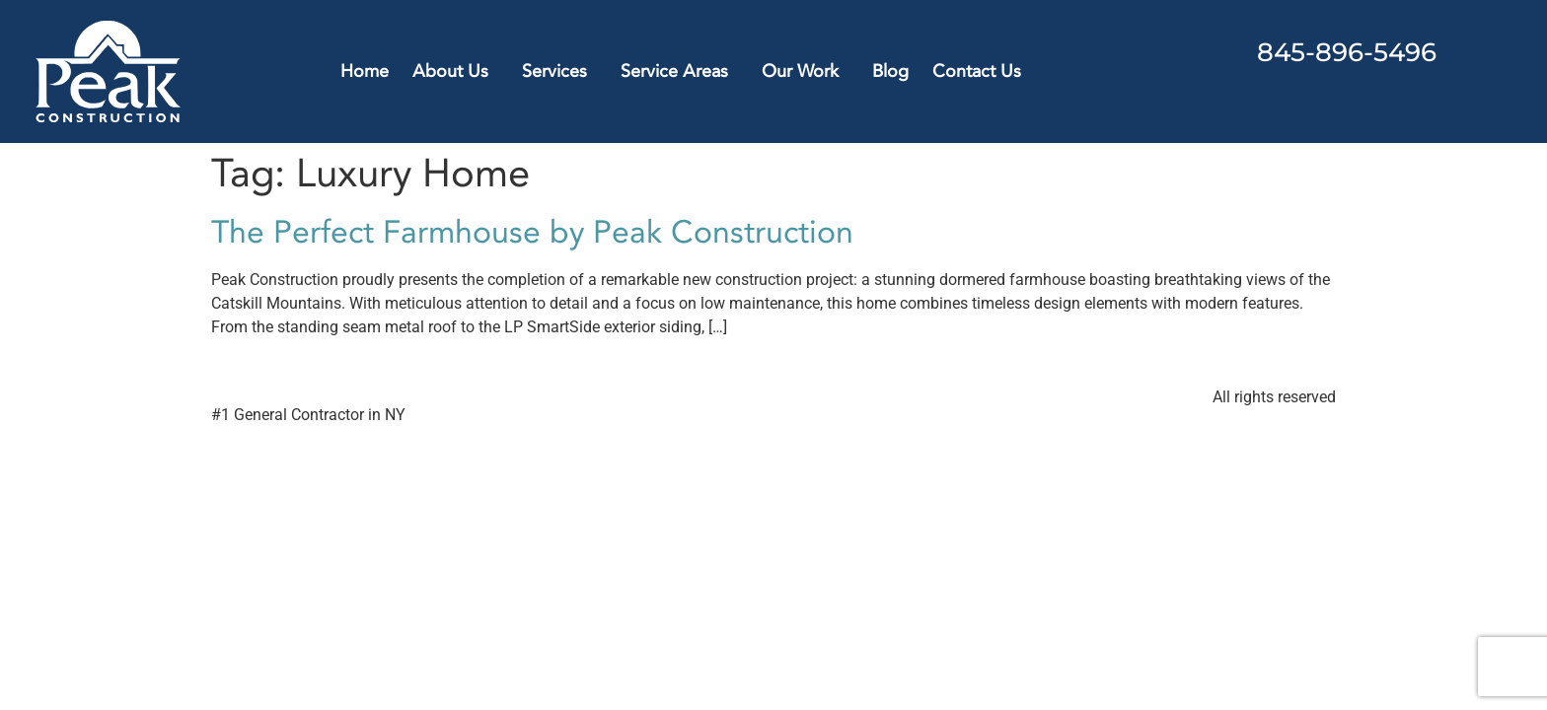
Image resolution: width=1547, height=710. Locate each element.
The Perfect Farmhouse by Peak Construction (532, 232)
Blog (890, 71)
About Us (455, 71)
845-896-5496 (1346, 52)
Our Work (805, 71)
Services (559, 71)
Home (364, 71)
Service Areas (679, 71)
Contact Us (976, 71)
